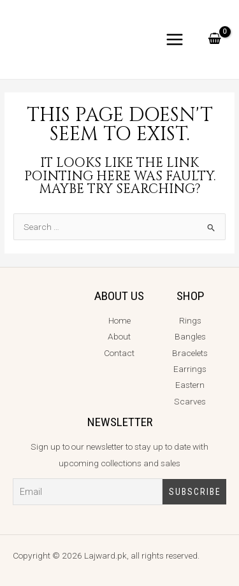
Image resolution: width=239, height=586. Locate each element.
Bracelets (190, 353)
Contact (119, 353)
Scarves (190, 401)
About (119, 336)
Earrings (189, 369)
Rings (190, 320)
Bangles (190, 336)
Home (119, 320)
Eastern (190, 385)
